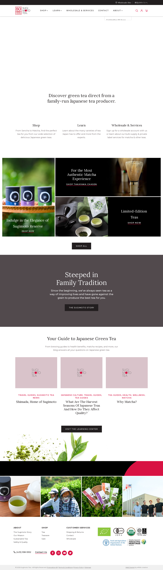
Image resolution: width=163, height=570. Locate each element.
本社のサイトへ (141, 3)
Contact (70, 535)
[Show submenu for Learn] (61, 10)
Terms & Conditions (66, 567)
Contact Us (41, 552)
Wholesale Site (124, 2)
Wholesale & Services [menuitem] (80, 10)
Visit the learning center (81, 429)
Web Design (130, 567)
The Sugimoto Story (22, 532)
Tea (43, 532)
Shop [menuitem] (43, 10)
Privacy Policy (79, 567)
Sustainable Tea (21, 539)
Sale (44, 539)
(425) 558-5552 (23, 552)
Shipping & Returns (75, 532)
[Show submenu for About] (122, 10)
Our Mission (19, 535)
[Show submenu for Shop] (47, 10)
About (18, 528)
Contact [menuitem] (103, 10)
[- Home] (25, 10)
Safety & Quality (21, 542)
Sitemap (88, 567)
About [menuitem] (117, 10)
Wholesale (71, 539)
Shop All (81, 246)
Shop (45, 528)
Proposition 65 (52, 567)
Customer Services (78, 528)
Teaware (45, 535)
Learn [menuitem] (56, 10)
